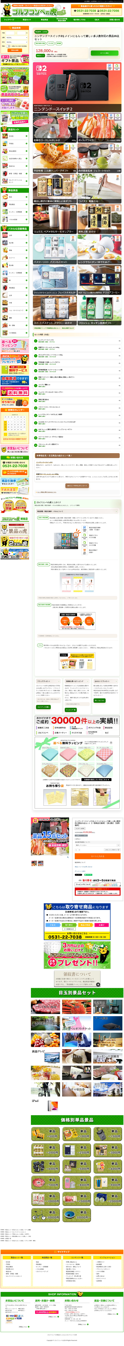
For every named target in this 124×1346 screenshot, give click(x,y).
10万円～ (27, 1234)
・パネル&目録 (39, 1269)
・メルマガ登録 (99, 1271)
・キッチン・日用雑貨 (41, 1266)
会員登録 (94, 1)
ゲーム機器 (28, 1229)
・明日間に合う (9, 1269)
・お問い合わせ (99, 1276)
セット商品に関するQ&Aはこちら (46, 492)
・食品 (37, 1262)
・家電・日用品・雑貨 (11, 1273)
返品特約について (80, 862)
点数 (3, 37)
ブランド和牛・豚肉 (30, 1240)
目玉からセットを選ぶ (18, 1229)
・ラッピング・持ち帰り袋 (73, 1276)
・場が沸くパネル (70, 1269)
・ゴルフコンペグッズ (41, 1271)
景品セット (8, 1229)
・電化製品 (38, 1264)
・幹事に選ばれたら (71, 1262)
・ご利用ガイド (99, 1262)
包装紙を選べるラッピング (74, 681)
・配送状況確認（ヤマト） (73, 1271)
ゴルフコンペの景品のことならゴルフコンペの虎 (62, 1335)
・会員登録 (98, 1281)
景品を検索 (14, 50)
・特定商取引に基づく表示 (103, 1266)
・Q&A (97, 1273)
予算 (3, 33)
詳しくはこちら (99, 700)
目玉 (3, 42)
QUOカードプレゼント (102, 681)
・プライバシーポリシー (102, 1269)
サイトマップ (118, 1)
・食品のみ (8, 1271)
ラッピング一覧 (70, 710)
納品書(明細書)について (83, 842)
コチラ (83, 1314)
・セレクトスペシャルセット (13, 1276)
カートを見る (109, 1)
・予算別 (7, 1264)
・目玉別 (7, 1262)
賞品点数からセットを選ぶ (19, 1236)
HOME (2, 1229)
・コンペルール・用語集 (72, 1264)
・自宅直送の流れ (70, 1281)
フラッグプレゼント (43, 681)
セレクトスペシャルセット (19, 1232)
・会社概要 (98, 1264)
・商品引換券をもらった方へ (73, 1278)
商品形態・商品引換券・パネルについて (50, 511)
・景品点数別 (9, 1266)
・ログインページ (100, 1278)
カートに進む (104, 53)
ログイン (100, 1)
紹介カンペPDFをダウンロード (77, 485)
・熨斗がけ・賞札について (73, 1266)
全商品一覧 (8, 1238)
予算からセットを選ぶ (18, 1234)
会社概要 (87, 1)
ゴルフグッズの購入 (43, 707)
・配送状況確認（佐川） (72, 1273)
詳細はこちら (23, 1327)
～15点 (29, 1236)
